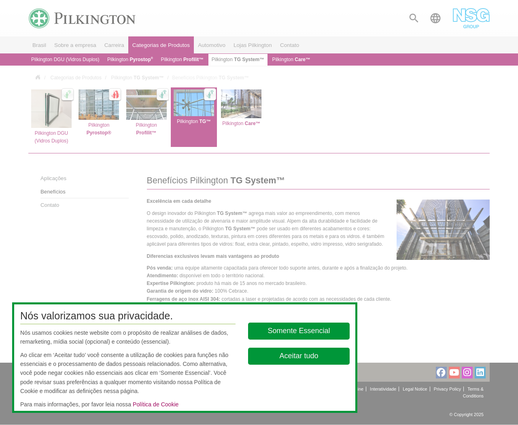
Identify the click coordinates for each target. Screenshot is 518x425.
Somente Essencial (299, 331)
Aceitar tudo (299, 356)
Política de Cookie (155, 404)
